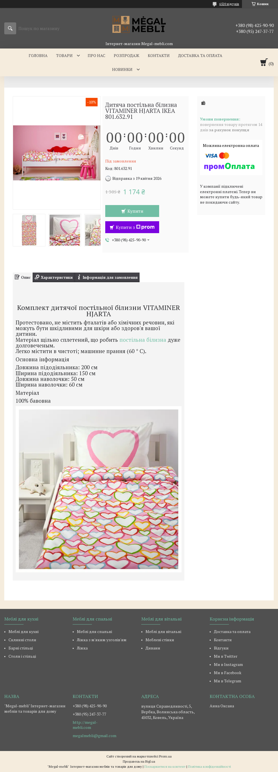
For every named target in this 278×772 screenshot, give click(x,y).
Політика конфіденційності (209, 766)
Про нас (96, 55)
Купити (135, 211)
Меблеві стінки (160, 639)
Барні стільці (21, 648)
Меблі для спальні (94, 631)
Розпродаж (126, 55)
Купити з (135, 227)
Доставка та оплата (200, 55)
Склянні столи (22, 639)
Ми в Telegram (227, 681)
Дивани (153, 648)
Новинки (122, 69)
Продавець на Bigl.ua (139, 761)
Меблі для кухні (24, 631)
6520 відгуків (229, 4)
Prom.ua (165, 756)
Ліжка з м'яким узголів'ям (102, 639)
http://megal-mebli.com (85, 725)
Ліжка (82, 648)
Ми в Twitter (225, 656)
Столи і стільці (22, 656)
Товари (64, 55)
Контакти (159, 55)
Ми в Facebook (227, 672)
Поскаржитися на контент (165, 766)
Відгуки (221, 648)
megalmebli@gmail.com (94, 735)
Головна (38, 55)
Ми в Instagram (228, 664)
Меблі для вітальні (163, 631)
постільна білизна (142, 339)
